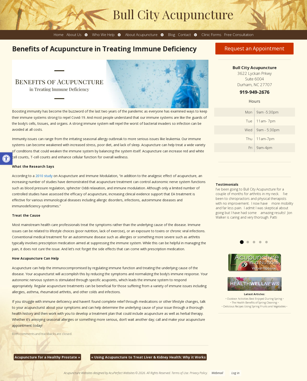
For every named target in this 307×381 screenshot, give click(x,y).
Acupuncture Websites (78, 373)
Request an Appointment (254, 48)
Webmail (217, 373)
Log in (235, 373)
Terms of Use (179, 373)
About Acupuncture (141, 34)
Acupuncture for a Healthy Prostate (47, 357)
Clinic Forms (211, 34)
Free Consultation (239, 34)
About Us (74, 34)
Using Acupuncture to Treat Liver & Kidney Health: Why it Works (148, 357)
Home (59, 34)
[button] (6, 158)
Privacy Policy (198, 373)
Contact (184, 34)
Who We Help (103, 34)
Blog (171, 34)
